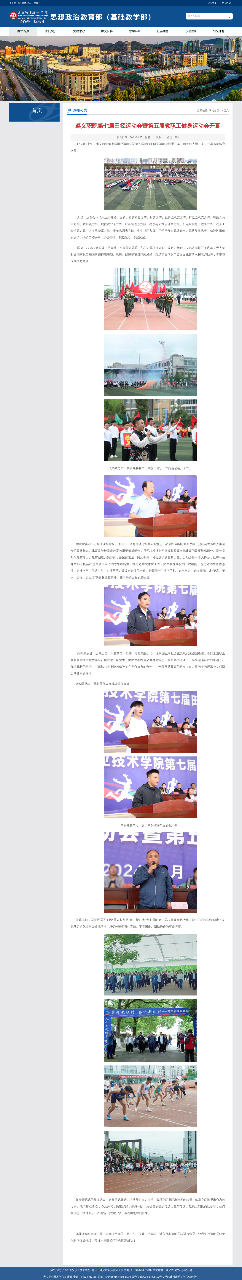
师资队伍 (107, 31)
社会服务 (163, 31)
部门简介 (51, 31)
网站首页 (23, 31)
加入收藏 (226, 3)
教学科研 (135, 31)
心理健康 (191, 31)
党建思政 (79, 31)
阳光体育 (219, 31)
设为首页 (212, 3)
